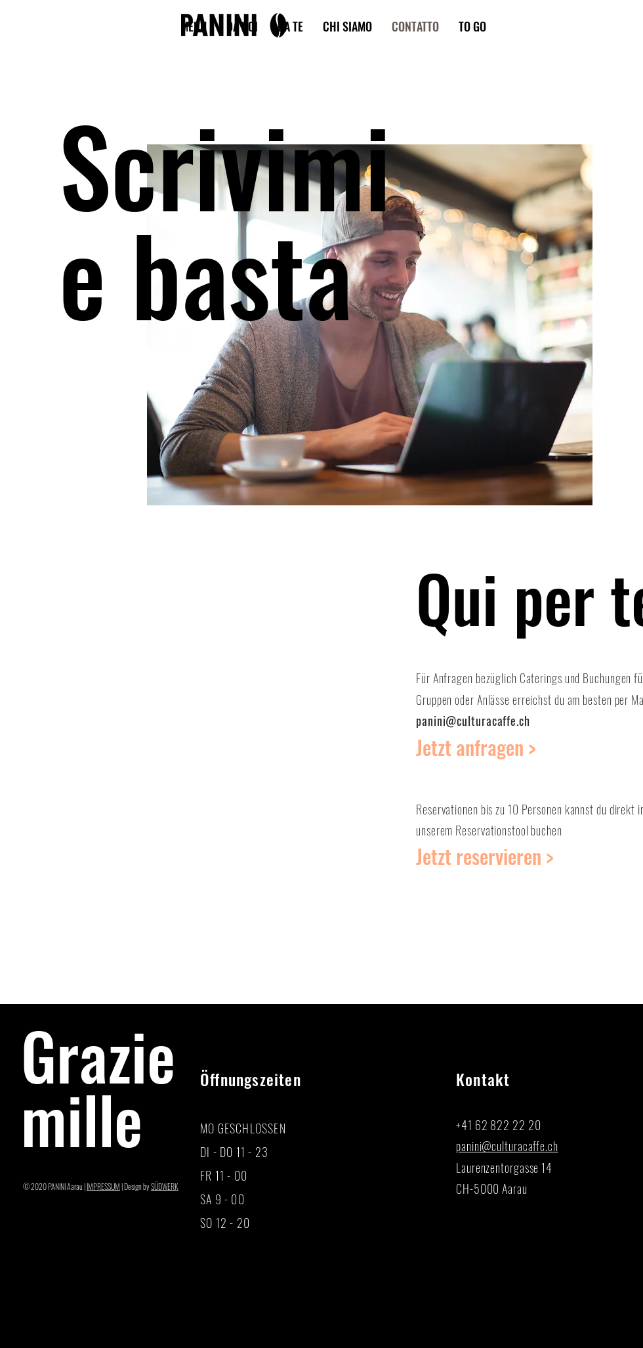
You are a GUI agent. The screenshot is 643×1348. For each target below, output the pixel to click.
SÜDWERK (164, 1186)
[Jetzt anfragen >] (487, 747)
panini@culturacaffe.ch (473, 720)
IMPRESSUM (103, 1186)
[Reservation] (487, 856)
